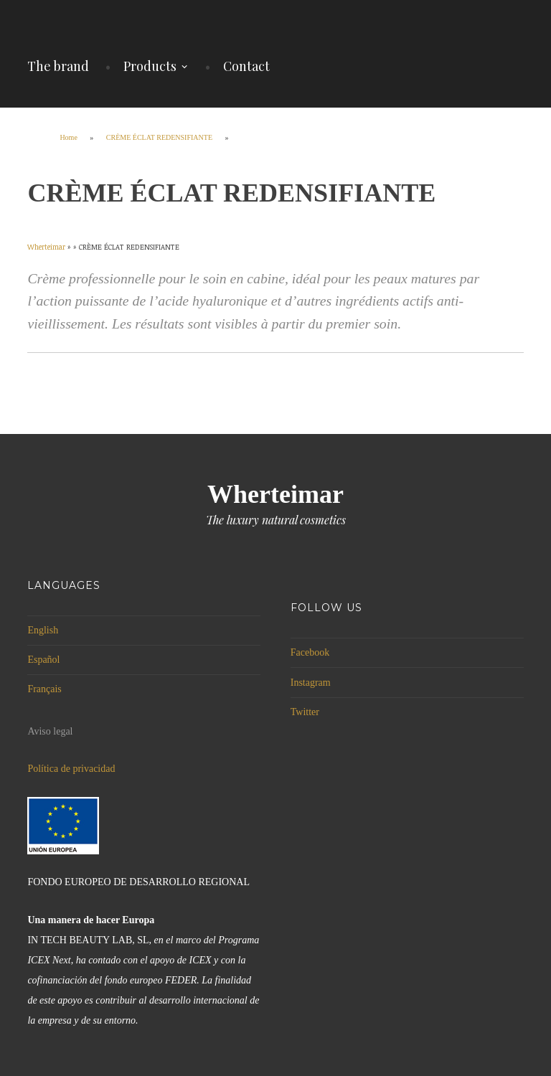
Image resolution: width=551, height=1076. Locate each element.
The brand (58, 66)
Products (149, 66)
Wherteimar (275, 494)
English (42, 630)
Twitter (305, 712)
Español (43, 659)
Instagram (311, 682)
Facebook (310, 652)
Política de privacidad (71, 768)
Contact (246, 66)
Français (44, 689)
